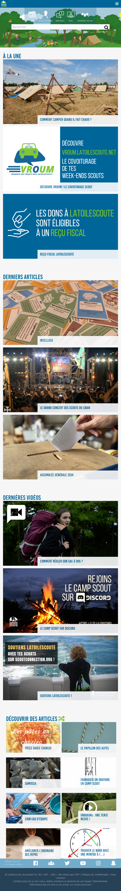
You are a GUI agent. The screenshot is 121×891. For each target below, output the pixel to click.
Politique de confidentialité (95, 874)
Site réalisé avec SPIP (68, 874)
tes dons (51, 884)
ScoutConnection (82, 884)
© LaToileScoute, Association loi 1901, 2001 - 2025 (30, 874)
